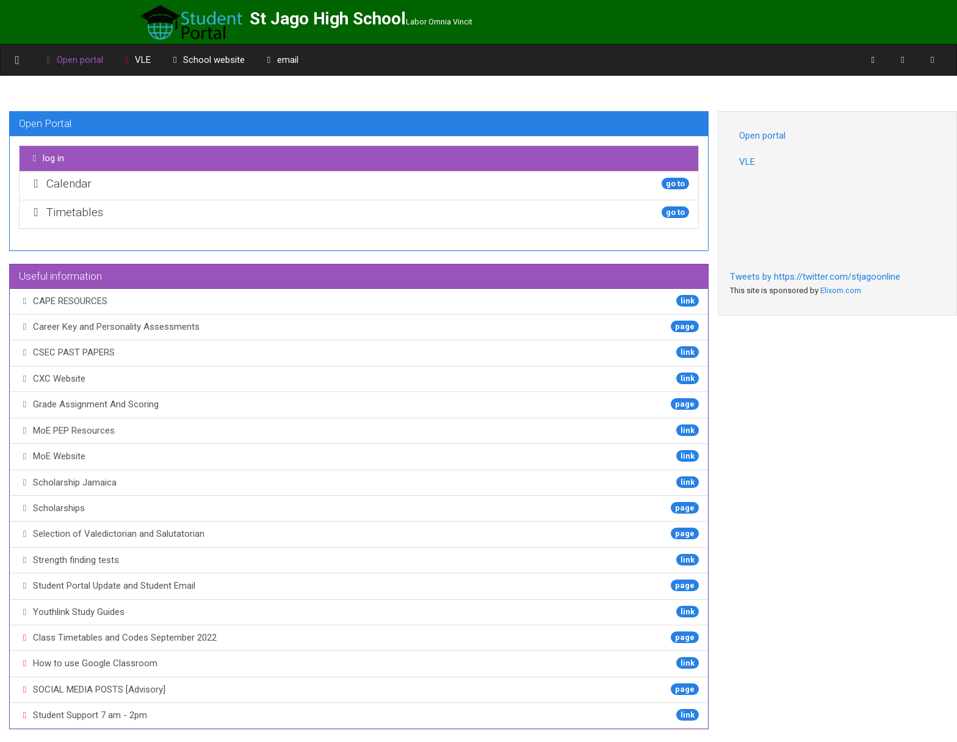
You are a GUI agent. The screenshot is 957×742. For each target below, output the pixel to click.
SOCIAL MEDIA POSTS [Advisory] (359, 689)
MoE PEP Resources (359, 430)
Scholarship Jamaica (359, 482)
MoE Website (359, 456)
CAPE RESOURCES (359, 301)
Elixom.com (840, 290)
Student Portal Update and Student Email (359, 585)
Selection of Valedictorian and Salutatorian (359, 533)
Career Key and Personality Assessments (359, 326)
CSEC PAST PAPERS (359, 352)
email (280, 59)
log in (46, 158)
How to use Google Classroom (359, 663)
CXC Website (359, 378)
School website (207, 59)
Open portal (762, 135)
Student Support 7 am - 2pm (359, 715)
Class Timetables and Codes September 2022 (359, 637)
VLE (136, 59)
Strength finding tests (359, 560)
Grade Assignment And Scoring (359, 404)
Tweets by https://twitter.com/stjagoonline (815, 276)
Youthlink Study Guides (359, 611)
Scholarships (359, 508)
